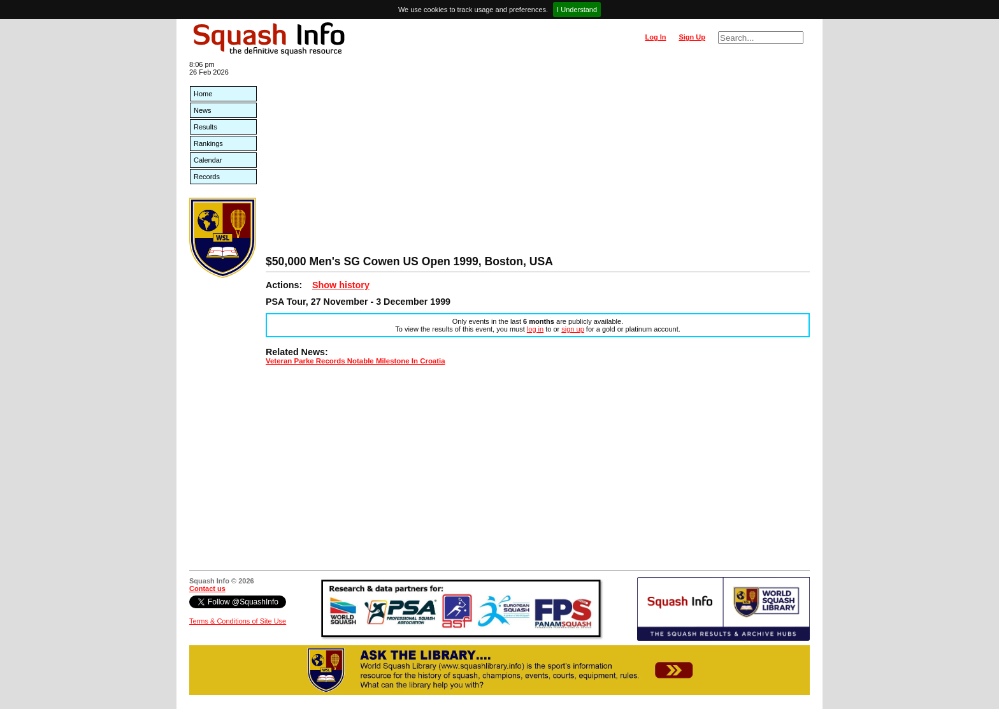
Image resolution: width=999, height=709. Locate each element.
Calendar (208, 160)
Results (205, 127)
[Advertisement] (538, 159)
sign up (572, 329)
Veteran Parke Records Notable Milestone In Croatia (355, 361)
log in (535, 329)
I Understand (577, 9)
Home (203, 94)
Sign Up (692, 37)
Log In (655, 37)
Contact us (207, 588)
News (203, 110)
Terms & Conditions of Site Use (237, 621)
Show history (341, 285)
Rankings (208, 143)
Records (207, 176)
